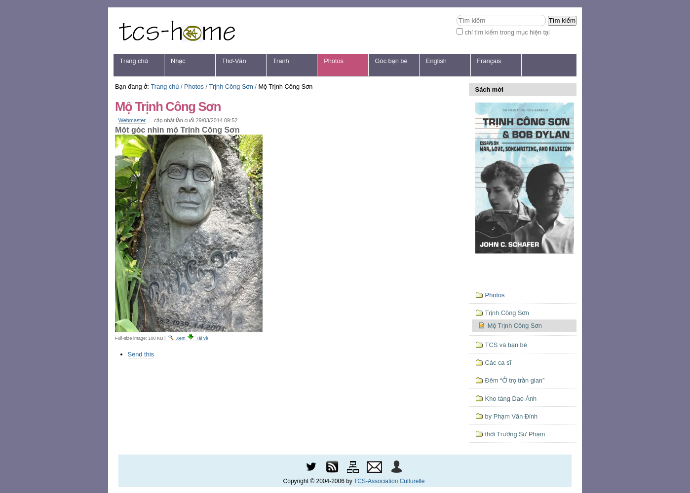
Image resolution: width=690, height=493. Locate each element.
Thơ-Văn (234, 61)
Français (489, 61)
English (436, 61)
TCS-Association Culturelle (389, 481)
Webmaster (132, 120)
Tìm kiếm (456, 14)
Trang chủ (134, 61)
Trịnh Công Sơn (231, 86)
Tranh (281, 61)
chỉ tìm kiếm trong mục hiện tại (507, 32)
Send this (141, 354)
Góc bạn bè (391, 61)
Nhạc (178, 61)
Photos (334, 61)
